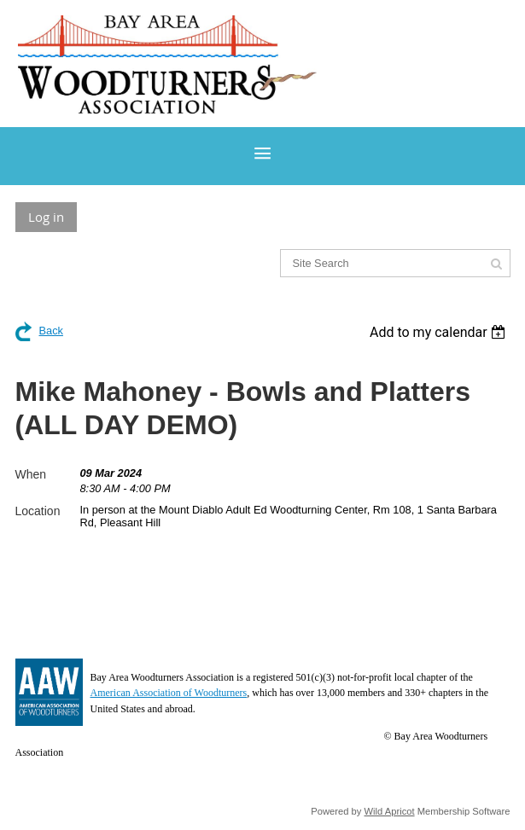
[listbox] (440, 332)
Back (51, 330)
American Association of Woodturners (169, 693)
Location (38, 511)
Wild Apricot (390, 811)
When (31, 474)
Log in (46, 216)
